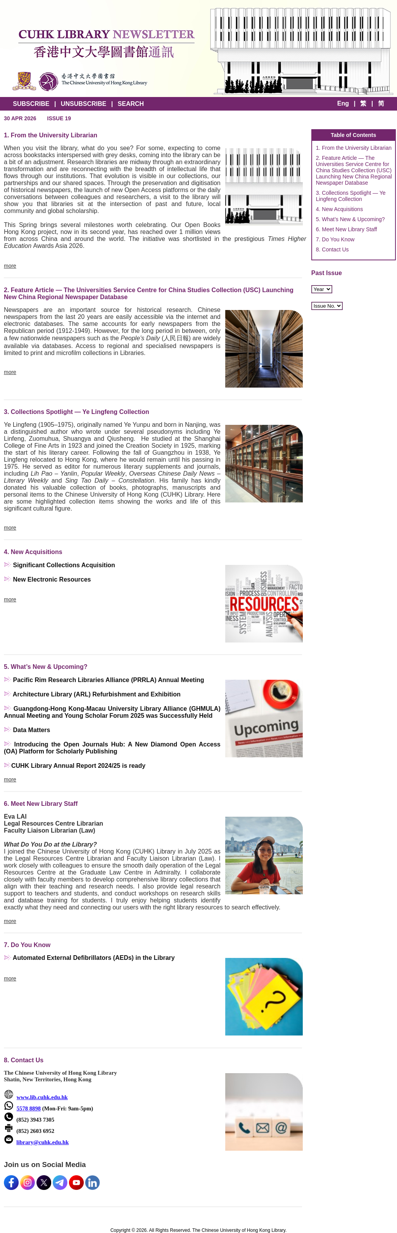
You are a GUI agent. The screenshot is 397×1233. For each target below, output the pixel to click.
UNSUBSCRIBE (83, 103)
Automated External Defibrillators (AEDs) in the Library (94, 957)
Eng (343, 103)
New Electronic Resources (52, 579)
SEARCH (131, 103)
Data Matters (31, 730)
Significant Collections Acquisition (64, 565)
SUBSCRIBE (31, 103)
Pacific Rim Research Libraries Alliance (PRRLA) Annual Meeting (108, 680)
